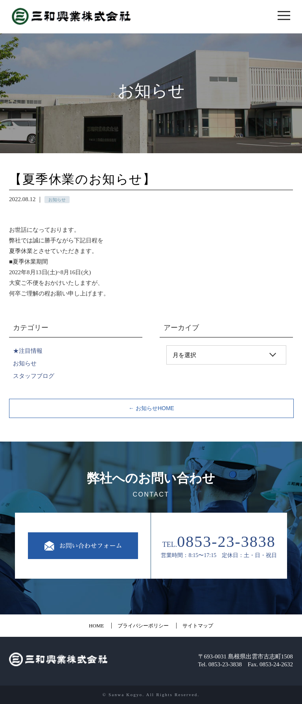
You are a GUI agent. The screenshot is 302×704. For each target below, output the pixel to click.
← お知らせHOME (151, 408)
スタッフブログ (33, 375)
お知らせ (25, 363)
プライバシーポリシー (143, 626)
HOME (96, 626)
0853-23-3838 (226, 541)
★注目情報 (27, 350)
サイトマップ (197, 626)
